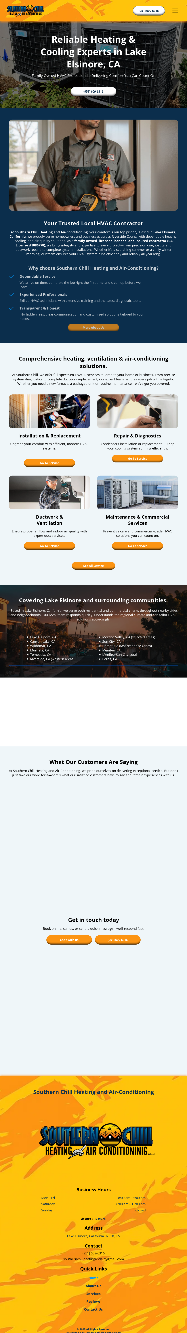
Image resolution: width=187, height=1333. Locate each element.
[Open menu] (175, 10)
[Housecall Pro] (101, 1319)
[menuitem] (93, 1253)
